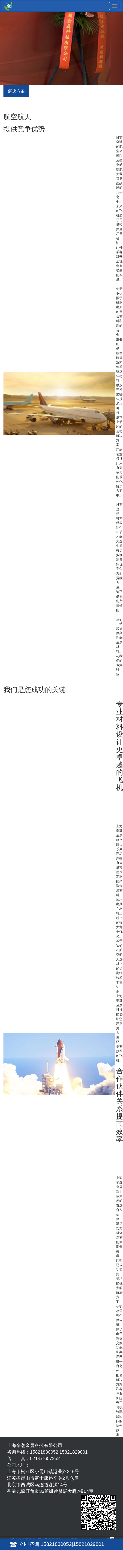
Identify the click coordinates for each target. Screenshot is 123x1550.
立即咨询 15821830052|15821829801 (61, 1544)
